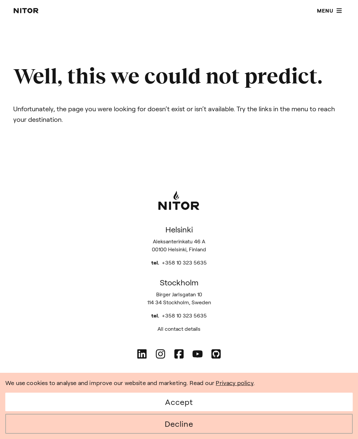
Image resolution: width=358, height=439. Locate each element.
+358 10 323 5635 (184, 262)
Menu (329, 10)
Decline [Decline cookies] (179, 423)
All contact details (179, 328)
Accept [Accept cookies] (179, 402)
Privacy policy (234, 382)
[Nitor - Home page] (26, 10)
